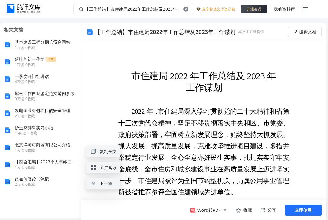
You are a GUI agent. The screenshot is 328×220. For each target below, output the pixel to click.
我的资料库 (284, 9)
